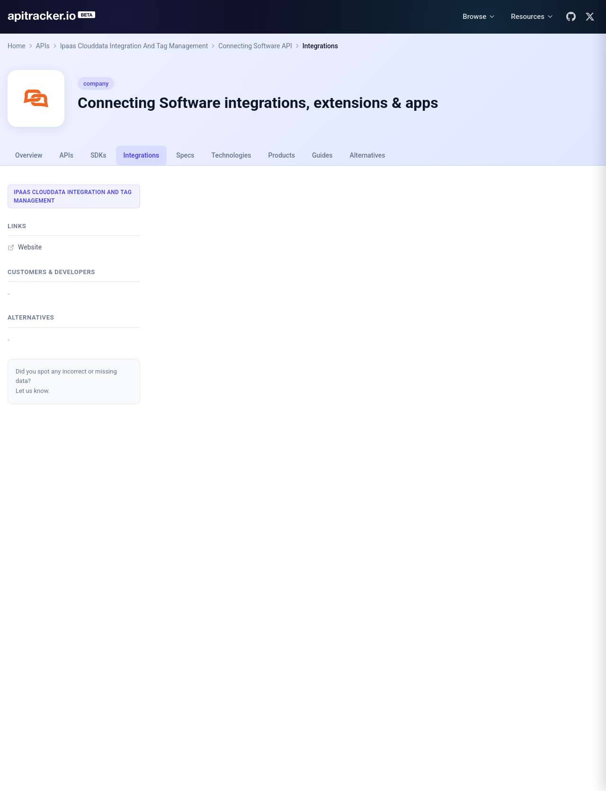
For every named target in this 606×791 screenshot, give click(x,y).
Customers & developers (51, 272)
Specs (185, 155)
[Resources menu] (532, 17)
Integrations (320, 46)
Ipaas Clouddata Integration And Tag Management (134, 46)
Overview (28, 155)
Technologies (231, 155)
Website (25, 247)
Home (17, 46)
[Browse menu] (479, 17)
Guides (322, 155)
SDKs (98, 155)
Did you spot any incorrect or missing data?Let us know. (66, 381)
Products (281, 155)
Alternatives (367, 155)
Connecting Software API (255, 46)
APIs (43, 46)
